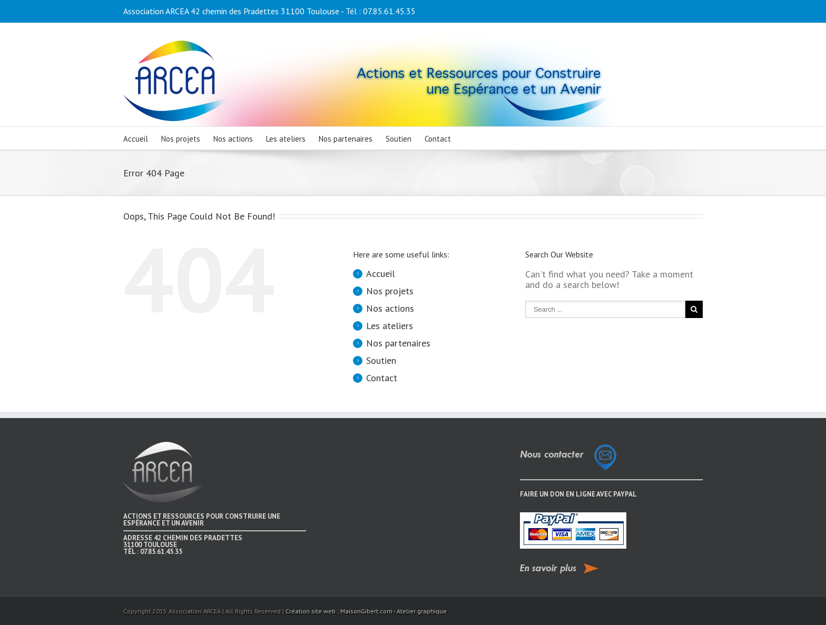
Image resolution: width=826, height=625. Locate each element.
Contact (438, 139)
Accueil (135, 139)
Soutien (398, 139)
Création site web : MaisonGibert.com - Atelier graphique (366, 611)
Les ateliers (286, 139)
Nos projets (180, 139)
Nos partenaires (345, 139)
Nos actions (233, 139)
